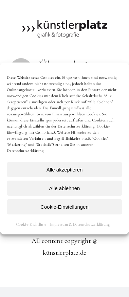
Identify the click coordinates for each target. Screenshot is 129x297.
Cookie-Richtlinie (31, 224)
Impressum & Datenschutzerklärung (80, 224)
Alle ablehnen (64, 188)
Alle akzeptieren (65, 169)
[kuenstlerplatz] (64, 24)
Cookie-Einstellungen (64, 206)
